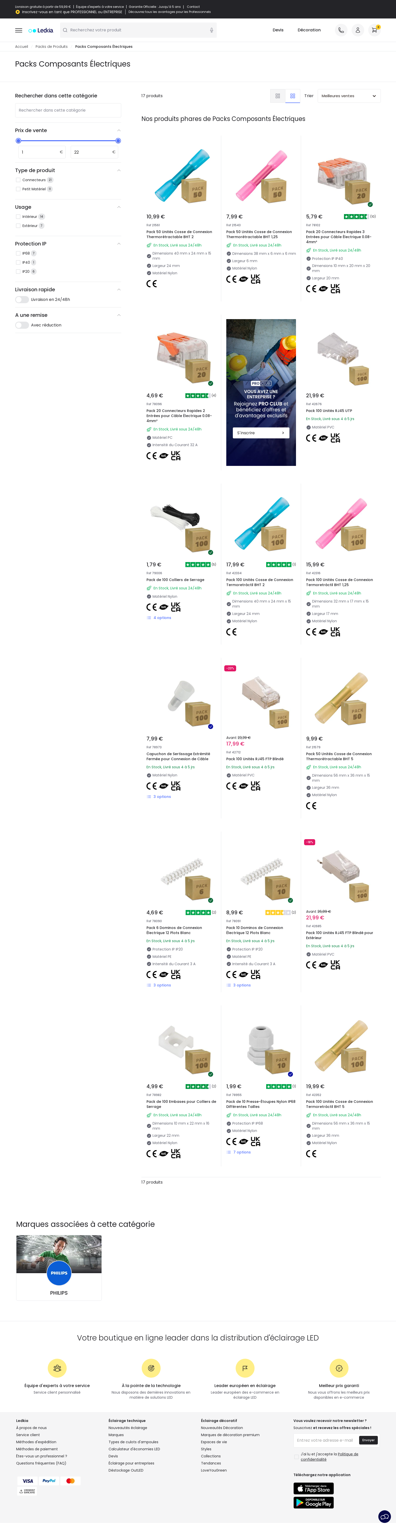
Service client (28, 1434)
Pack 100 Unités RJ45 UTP (329, 410)
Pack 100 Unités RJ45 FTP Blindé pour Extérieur (339, 935)
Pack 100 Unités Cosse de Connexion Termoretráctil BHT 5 (339, 1104)
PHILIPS (59, 1292)
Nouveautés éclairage (128, 1427)
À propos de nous (31, 1427)
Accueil (21, 46)
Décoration (309, 30)
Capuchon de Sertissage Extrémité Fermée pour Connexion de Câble (178, 756)
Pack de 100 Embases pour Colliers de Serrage (181, 1104)
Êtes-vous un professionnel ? (41, 1456)
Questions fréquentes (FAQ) (41, 1463)
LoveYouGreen (214, 1470)
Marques (116, 1434)
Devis (278, 30)
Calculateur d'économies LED (134, 1449)
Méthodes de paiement (37, 1449)
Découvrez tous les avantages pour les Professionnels (170, 12)
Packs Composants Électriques (104, 46)
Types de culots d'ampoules (133, 1441)
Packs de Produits (52, 46)
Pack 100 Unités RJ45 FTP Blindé (255, 758)
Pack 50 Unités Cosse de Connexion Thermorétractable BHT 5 (339, 756)
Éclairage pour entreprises (131, 1463)
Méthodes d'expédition (36, 1441)
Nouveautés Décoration (222, 1427)
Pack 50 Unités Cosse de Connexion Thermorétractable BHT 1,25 (259, 234)
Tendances (211, 1463)
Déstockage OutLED (126, 1470)
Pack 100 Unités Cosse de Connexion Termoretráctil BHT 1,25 (339, 582)
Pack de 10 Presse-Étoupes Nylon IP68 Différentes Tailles (260, 1104)
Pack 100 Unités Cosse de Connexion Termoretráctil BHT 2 (259, 582)
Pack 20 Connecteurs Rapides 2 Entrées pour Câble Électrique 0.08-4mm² (179, 415)
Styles (206, 1449)
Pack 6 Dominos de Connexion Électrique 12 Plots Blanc (174, 930)
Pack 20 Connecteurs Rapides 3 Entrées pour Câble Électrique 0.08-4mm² (339, 236)
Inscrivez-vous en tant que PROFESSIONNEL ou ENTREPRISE (72, 11)
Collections (211, 1456)
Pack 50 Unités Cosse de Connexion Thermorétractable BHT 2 (179, 234)
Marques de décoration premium (230, 1434)
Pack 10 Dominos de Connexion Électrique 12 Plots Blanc (254, 930)
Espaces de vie (214, 1441)
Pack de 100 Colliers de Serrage (175, 579)
